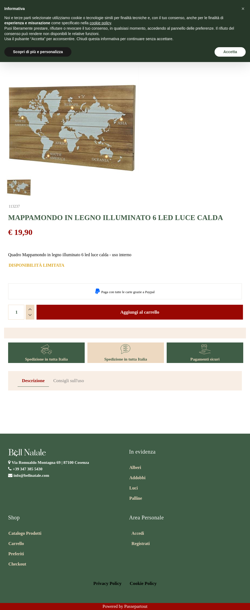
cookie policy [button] (100, 23)
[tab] (33, 381)
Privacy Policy (107, 583)
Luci (133, 488)
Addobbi (137, 477)
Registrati (140, 543)
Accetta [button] (230, 52)
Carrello (16, 543)
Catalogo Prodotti (24, 533)
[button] (243, 8)
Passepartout (135, 606)
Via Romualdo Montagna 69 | (50, 462)
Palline (135, 498)
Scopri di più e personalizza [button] (38, 52)
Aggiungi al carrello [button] (139, 312)
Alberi (135, 467)
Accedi (137, 533)
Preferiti (16, 553)
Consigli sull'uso (68, 380)
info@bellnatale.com (31, 475)
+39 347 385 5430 (27, 469)
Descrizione (33, 380)
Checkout (17, 564)
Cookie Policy (143, 583)
